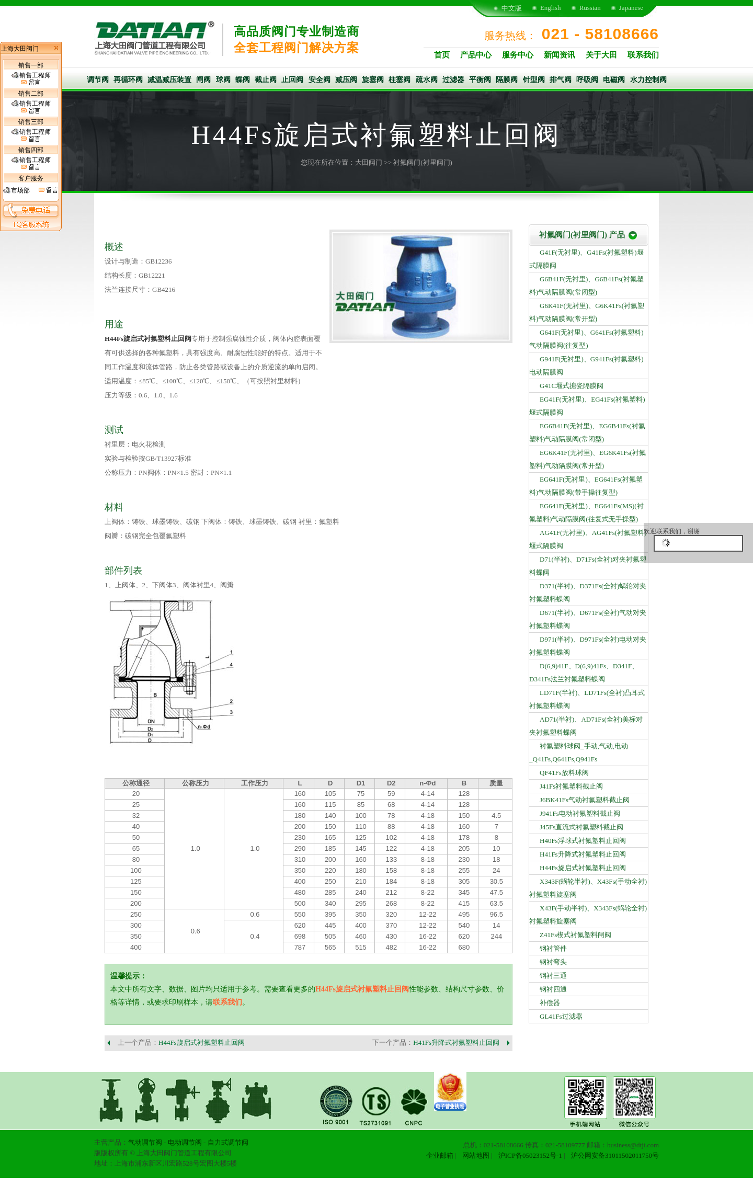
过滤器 (453, 80)
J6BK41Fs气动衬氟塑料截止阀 (585, 800)
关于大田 (601, 55)
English (550, 8)
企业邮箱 (439, 1155)
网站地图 (475, 1155)
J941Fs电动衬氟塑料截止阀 (580, 813)
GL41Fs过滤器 (561, 1016)
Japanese (631, 8)
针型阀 (534, 80)
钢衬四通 (553, 989)
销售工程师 (31, 79)
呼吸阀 (587, 80)
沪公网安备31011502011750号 (615, 1155)
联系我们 (643, 55)
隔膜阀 (507, 80)
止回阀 (292, 80)
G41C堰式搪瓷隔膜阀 (571, 386)
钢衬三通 (553, 975)
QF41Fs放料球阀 (564, 773)
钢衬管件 (553, 948)
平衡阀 (480, 80)
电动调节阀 (185, 1142)
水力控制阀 (648, 80)
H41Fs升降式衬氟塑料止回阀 (456, 1042)
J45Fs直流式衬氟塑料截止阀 (581, 827)
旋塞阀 (373, 80)
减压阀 (346, 80)
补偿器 (550, 1003)
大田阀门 (368, 162)
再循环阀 (128, 80)
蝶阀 (242, 80)
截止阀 (266, 80)
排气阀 (561, 80)
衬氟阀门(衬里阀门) (422, 162)
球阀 (223, 80)
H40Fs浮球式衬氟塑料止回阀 (583, 841)
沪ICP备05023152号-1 (530, 1155)
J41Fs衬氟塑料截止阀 (571, 786)
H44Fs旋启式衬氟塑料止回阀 (148, 339)
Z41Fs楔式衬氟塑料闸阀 (575, 935)
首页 (442, 55)
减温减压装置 (169, 80)
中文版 (511, 8)
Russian (590, 8)
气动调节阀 (145, 1142)
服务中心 (517, 55)
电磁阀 (614, 80)
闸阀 (203, 80)
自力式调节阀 (228, 1142)
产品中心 (476, 55)
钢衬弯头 (553, 962)
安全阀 (319, 80)
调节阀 (98, 80)
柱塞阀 (399, 80)
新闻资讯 (559, 55)
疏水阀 (427, 80)
